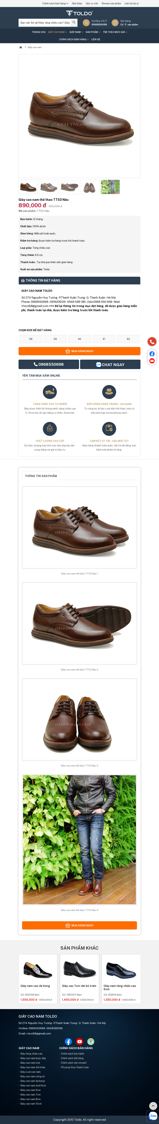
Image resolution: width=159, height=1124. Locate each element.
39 (55, 338)
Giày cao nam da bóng (32, 1081)
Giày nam (76, 32)
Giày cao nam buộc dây (33, 1058)
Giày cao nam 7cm (30, 1094)
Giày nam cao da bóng (35, 986)
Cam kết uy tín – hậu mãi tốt (109, 441)
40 (79, 338)
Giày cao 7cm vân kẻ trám (79, 986)
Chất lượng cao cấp (50, 441)
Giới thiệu (77, 3)
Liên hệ (95, 39)
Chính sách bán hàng (55, 3)
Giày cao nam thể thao (32, 1067)
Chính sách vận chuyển (74, 1062)
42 (128, 338)
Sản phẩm (93, 32)
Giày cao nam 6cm (30, 1090)
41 (104, 338)
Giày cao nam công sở (32, 1076)
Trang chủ (38, 32)
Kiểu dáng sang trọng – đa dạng (109, 404)
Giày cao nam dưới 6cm (33, 1085)
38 (31, 338)
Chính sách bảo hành (72, 1053)
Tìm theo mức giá (115, 32)
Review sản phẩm (111, 3)
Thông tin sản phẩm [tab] (41, 476)
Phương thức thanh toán (75, 1067)
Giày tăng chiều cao (31, 1053)
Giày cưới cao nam (30, 1071)
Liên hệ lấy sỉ (132, 3)
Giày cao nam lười (30, 1062)
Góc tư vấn (92, 3)
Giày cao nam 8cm (30, 1099)
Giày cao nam (57, 32)
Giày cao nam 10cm (31, 1103)
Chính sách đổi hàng (72, 1058)
